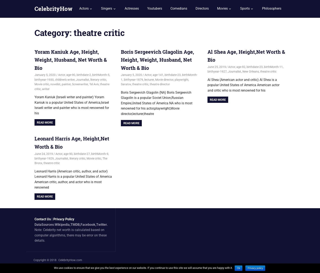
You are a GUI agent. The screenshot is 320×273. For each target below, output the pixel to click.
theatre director (160, 84)
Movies (222, 8)
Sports (245, 8)
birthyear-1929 (44, 158)
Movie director (164, 79)
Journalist (82, 79)
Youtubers (154, 8)
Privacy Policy (63, 219)
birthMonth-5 (100, 75)
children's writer (65, 79)
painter (66, 84)
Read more (45, 122)
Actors (84, 8)
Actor (61, 75)
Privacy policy (255, 268)
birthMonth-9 (99, 154)
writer (46, 89)
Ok (238, 268)
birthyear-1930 (44, 79)
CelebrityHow (53, 9)
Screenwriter (80, 84)
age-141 (158, 75)
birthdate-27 (82, 154)
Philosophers (271, 8)
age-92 (240, 67)
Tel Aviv (94, 84)
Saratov (126, 84)
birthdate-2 (84, 75)
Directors (202, 8)
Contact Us (43, 219)
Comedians (178, 8)
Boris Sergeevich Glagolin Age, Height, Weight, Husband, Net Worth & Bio (157, 59)
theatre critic (140, 84)
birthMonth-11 (273, 67)
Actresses (132, 8)
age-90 (70, 75)
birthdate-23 (173, 75)
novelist (55, 84)
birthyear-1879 (133, 79)
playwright (181, 79)
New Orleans (250, 71)
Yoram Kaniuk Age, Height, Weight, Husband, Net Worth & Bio (71, 59)
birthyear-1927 (217, 71)
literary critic (98, 79)
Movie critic (42, 84)
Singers (106, 8)
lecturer (149, 79)
